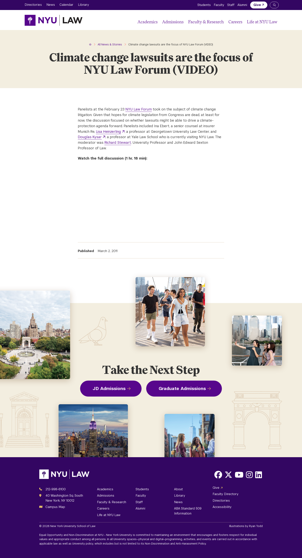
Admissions (173, 21)
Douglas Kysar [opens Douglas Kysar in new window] (90, 137)
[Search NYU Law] (274, 5)
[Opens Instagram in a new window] (249, 475)
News (50, 5)
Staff (230, 5)
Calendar (66, 5)
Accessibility (222, 507)
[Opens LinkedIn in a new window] (258, 475)
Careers (235, 21)
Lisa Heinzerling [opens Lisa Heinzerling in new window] (108, 131)
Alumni (242, 5)
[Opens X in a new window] (228, 475)
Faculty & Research (206, 21)
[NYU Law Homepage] (53, 20)
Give (257, 5)
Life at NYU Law (262, 21)
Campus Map (55, 507)
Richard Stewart (117, 142)
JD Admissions (109, 388)
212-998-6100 (55, 489)
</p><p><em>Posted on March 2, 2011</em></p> (132, 199)
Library (83, 5)
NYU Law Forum (138, 109)
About (178, 489)
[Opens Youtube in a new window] (239, 475)
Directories (33, 5)
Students (204, 5)
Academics (148, 21)
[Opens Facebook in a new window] (218, 475)
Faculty (219, 5)
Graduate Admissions (182, 388)
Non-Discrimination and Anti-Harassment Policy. (175, 543)
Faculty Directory (225, 494)
